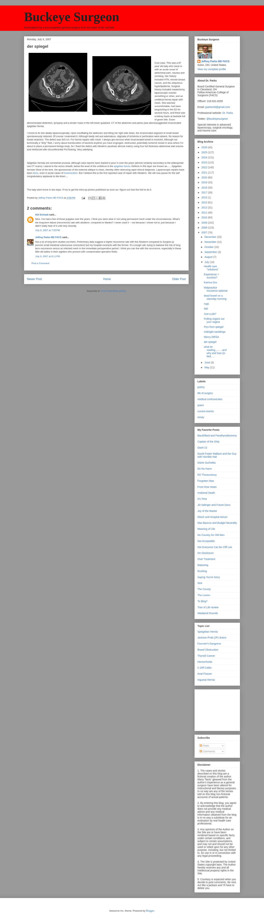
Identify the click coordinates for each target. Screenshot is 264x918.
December (210, 236)
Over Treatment (206, 559)
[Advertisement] (215, 709)
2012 (204, 207)
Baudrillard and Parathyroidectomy (217, 435)
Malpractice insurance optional (216, 289)
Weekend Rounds (207, 613)
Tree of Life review (208, 607)
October (209, 247)
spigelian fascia (122, 166)
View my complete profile (211, 69)
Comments (207, 751)
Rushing (202, 571)
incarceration (71, 173)
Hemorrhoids (204, 661)
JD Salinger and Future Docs (213, 504)
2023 (204, 162)
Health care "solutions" (211, 268)
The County (204, 589)
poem (200, 405)
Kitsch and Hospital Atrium (212, 517)
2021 (204, 172)
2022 (204, 167)
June (207, 362)
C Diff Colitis (204, 667)
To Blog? (202, 601)
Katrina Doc (210, 282)
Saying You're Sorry (208, 577)
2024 (204, 157)
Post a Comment (40, 263)
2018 (204, 187)
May (207, 367)
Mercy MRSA (211, 336)
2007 (204, 232)
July (207, 262)
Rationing (202, 565)
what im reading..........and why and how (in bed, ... (215, 351)
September (211, 252)
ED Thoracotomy (207, 474)
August (208, 256)
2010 (204, 217)
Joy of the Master (207, 510)
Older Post (179, 279)
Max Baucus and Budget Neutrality (217, 522)
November (210, 241)
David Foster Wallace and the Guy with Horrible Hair (216, 455)
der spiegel (210, 341)
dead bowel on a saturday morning (215, 297)
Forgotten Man (205, 480)
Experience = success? (211, 276)
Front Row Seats (207, 486)
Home (107, 279)
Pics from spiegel (213, 326)
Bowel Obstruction (207, 649)
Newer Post (34, 279)
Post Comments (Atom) (113, 291)
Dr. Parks (227, 112)
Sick (199, 583)
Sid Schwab (42, 214)
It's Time (202, 498)
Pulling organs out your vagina (214, 320)
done (35, 173)
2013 (204, 202)
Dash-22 (202, 447)
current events (205, 411)
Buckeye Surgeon (71, 17)
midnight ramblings (214, 331)
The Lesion (203, 595)
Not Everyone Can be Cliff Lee (214, 547)
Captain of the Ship (208, 441)
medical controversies (209, 399)
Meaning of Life (206, 528)
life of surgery (205, 393)
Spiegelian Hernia (207, 631)
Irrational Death (206, 492)
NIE (206, 308)
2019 (204, 182)
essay (200, 417)
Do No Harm (204, 468)
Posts (204, 745)
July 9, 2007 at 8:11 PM (47, 256)
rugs (206, 303)
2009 (204, 222)
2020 (204, 177)
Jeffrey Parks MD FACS (48, 237)
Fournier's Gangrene (209, 643)
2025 (204, 152)
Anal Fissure (204, 673)
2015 (204, 197)
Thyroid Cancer (206, 655)
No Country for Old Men (211, 535)
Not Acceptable (206, 541)
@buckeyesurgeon (217, 118)
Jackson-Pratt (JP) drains (211, 637)
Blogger (150, 910)
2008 (204, 227)
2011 (204, 212)
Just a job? (210, 313)
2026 (204, 147)
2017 (204, 192)
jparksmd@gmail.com (217, 107)
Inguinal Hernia (206, 679)
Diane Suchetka (206, 462)
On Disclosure (205, 552)
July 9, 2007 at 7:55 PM (47, 230)
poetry (201, 387)
